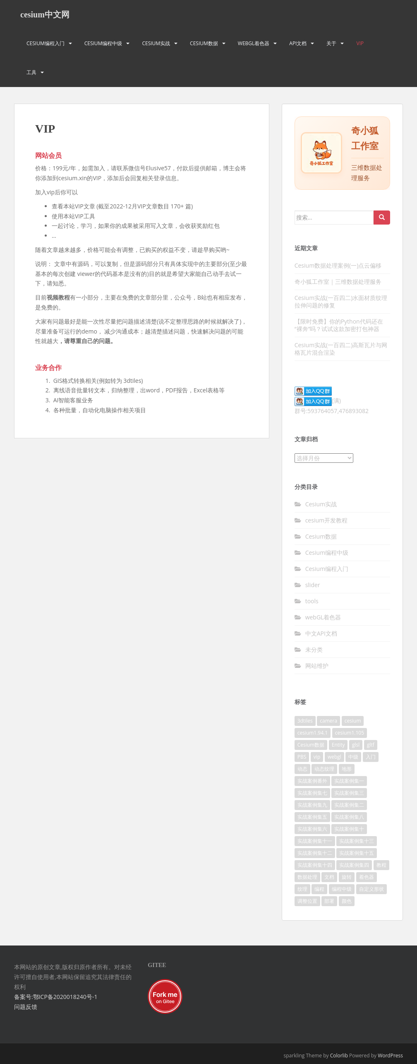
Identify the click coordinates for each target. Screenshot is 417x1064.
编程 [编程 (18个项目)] (319, 888)
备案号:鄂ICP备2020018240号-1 (55, 997)
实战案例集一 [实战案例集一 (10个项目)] (349, 780)
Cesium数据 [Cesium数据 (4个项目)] (311, 744)
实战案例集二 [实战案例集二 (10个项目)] (349, 804)
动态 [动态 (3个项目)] (302, 768)
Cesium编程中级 (103, 43)
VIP (360, 43)
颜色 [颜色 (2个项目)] (347, 900)
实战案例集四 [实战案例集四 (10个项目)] (354, 864)
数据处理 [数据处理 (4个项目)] (307, 876)
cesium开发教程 (326, 520)
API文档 (298, 43)
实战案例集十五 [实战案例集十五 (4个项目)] (356, 852)
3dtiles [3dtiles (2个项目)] (305, 720)
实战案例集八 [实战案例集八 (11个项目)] (349, 816)
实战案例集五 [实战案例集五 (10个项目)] (312, 816)
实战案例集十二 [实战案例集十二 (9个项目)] (314, 852)
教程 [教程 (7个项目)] (381, 864)
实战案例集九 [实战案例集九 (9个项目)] (312, 804)
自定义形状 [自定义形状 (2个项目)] (371, 888)
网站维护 (316, 666)
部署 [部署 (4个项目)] (329, 900)
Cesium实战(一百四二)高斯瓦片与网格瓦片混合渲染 (341, 348)
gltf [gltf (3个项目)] (370, 744)
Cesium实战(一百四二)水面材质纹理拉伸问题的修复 (341, 301)
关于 (331, 43)
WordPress (390, 1055)
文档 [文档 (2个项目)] (329, 876)
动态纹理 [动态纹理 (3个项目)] (324, 768)
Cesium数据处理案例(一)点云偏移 (338, 265)
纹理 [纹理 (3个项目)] (302, 888)
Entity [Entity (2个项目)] (338, 744)
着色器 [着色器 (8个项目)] (366, 876)
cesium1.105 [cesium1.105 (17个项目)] (349, 732)
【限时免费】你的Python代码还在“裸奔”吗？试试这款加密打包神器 (339, 325)
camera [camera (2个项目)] (328, 720)
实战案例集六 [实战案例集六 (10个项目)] (312, 828)
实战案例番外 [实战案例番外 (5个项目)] (312, 780)
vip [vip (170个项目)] (317, 756)
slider (312, 585)
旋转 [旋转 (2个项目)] (347, 876)
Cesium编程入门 (45, 43)
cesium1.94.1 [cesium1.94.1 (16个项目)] (312, 732)
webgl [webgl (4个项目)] (334, 756)
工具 (31, 72)
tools (312, 601)
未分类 (314, 649)
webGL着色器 (254, 43)
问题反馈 (25, 1007)
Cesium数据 (204, 43)
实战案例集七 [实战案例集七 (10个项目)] (312, 792)
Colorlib (339, 1055)
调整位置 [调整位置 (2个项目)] (307, 900)
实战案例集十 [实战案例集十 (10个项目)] (349, 828)
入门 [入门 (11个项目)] (371, 756)
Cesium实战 (156, 43)
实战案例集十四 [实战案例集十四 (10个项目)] (314, 864)
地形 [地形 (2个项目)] (347, 768)
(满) (318, 400)
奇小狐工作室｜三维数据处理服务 (338, 281)
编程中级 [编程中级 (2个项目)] (342, 888)
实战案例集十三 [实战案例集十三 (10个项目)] (356, 840)
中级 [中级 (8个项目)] (353, 756)
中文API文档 (321, 633)
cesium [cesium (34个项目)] (353, 720)
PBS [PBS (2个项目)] (302, 756)
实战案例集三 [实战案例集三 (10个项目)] (349, 792)
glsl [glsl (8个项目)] (355, 744)
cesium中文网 (45, 14)
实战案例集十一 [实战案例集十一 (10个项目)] (314, 840)
